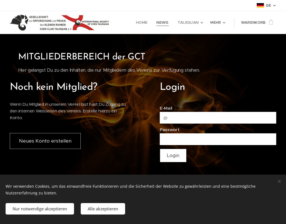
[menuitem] (145, 23)
